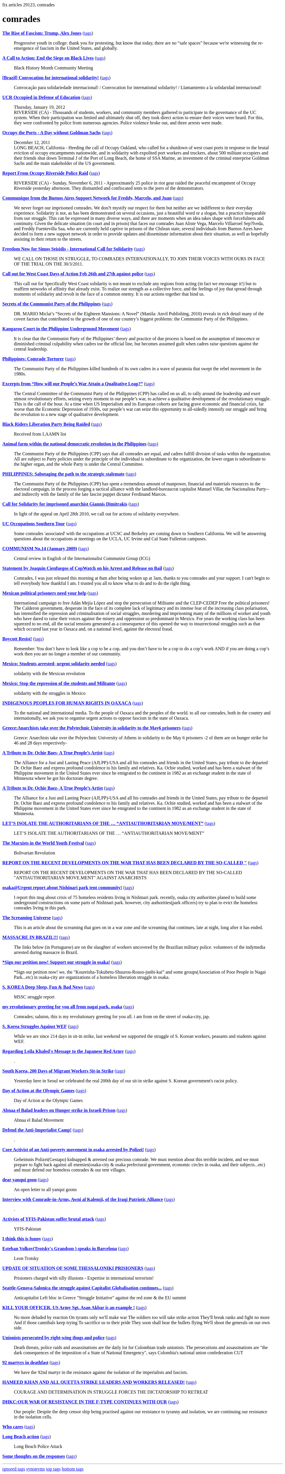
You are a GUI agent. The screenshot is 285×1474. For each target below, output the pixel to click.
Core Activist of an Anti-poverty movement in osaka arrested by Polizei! (73, 1149)
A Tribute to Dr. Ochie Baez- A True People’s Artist (52, 788)
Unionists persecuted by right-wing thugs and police (53, 1337)
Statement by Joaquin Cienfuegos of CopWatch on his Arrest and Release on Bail (82, 568)
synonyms (35, 1468)
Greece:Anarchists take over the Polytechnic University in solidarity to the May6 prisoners (91, 727)
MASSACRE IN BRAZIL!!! (30, 937)
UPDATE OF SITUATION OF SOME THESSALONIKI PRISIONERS (72, 1268)
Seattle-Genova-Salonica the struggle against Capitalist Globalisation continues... (82, 1287)
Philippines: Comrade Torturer (33, 358)
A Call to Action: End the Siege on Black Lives (48, 58)
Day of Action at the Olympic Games (38, 1090)
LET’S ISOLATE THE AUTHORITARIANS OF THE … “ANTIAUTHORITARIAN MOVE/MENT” (102, 823)
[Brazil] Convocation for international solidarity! (50, 77)
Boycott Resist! (17, 638)
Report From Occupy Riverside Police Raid (45, 173)
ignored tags (13, 1468)
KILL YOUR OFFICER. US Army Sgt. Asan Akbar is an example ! (68, 1307)
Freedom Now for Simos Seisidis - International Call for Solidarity (67, 248)
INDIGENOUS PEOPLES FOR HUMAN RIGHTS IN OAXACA (66, 703)
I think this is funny (21, 1238)
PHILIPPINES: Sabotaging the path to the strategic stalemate (63, 473)
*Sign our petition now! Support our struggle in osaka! (56, 962)
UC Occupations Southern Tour (33, 523)
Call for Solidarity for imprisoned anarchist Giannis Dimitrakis (64, 504)
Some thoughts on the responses (33, 1456)
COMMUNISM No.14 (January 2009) (39, 548)
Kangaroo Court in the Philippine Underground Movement (60, 328)
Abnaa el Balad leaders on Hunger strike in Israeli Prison (58, 1110)
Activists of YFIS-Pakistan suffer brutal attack (48, 1219)
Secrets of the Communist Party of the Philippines (51, 303)
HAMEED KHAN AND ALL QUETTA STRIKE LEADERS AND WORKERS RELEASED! (93, 1382)
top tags (53, 1468)
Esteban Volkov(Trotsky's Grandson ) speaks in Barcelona (59, 1248)
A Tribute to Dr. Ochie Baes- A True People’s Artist (52, 752)
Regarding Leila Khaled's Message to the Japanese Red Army (63, 1051)
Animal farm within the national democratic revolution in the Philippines (74, 443)
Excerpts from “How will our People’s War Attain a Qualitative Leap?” (72, 383)
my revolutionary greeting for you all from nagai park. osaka (62, 1006)
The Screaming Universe (26, 917)
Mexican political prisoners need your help (44, 593)
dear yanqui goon (19, 1179)
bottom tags (73, 1468)
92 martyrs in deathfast (25, 1362)
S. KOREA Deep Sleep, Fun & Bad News (42, 987)
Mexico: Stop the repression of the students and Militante (58, 683)
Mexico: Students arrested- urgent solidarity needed (53, 663)
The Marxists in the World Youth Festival (43, 843)
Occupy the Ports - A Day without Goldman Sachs (51, 132)
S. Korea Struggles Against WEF (34, 1026)
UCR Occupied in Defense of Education (41, 97)
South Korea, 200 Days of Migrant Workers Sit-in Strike (58, 1070)
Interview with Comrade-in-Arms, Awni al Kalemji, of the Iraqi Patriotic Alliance (82, 1199)
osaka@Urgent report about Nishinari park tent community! (62, 887)
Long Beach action (20, 1436)
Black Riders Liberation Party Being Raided (46, 424)
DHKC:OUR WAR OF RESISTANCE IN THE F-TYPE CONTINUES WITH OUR (84, 1401)
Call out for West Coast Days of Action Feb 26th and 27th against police (72, 273)
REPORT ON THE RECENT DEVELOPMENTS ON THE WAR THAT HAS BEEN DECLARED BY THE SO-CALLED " (124, 862)
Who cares (12, 1426)
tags (88, 33)
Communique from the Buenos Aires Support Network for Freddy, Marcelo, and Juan (87, 198)
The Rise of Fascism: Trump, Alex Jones (42, 33)
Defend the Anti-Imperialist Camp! (37, 1129)
